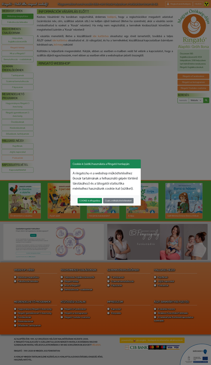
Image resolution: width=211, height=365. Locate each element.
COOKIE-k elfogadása (89, 200)
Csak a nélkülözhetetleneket (118, 200)
